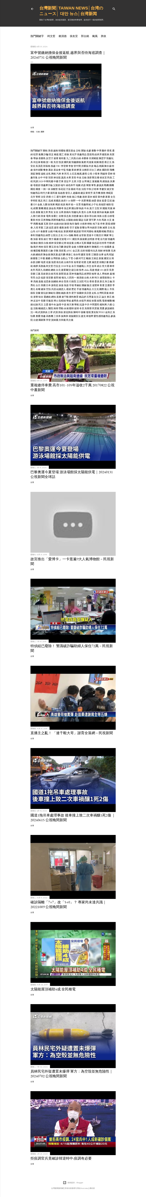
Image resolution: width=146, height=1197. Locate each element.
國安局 (75, 239)
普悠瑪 (90, 154)
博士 (56, 300)
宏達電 (62, 239)
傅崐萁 (109, 192)
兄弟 (113, 250)
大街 (98, 219)
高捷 (92, 269)
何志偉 (36, 162)
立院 (97, 208)
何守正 (82, 258)
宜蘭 (38, 293)
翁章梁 (77, 262)
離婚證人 (43, 308)
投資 (61, 162)
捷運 (63, 269)
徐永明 (76, 254)
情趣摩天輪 (47, 185)
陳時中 (76, 312)
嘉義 (40, 281)
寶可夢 (92, 219)
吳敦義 (42, 266)
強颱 (71, 235)
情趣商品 (86, 289)
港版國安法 (74, 316)
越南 (55, 150)
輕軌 (89, 223)
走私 (48, 173)
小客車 (96, 173)
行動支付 (99, 235)
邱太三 (92, 169)
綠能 (75, 219)
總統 (53, 269)
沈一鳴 (34, 312)
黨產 (83, 162)
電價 (104, 300)
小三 (53, 196)
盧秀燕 (75, 300)
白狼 (46, 243)
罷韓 (71, 308)
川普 (79, 181)
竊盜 (81, 219)
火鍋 (32, 254)
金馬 (106, 254)
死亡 (45, 200)
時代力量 (45, 192)
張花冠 (61, 189)
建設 (82, 192)
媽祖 (89, 300)
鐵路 (63, 293)
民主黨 (69, 319)
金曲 (39, 204)
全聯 (61, 216)
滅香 (105, 227)
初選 (83, 262)
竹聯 (109, 243)
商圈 (35, 223)
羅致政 (106, 181)
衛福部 (102, 204)
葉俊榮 (83, 239)
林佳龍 (57, 177)
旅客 (66, 227)
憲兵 (83, 212)
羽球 (83, 231)
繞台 (99, 266)
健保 (43, 289)
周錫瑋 (103, 173)
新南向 (67, 212)
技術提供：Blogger (73, 1182)
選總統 (47, 296)
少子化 (94, 204)
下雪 (70, 258)
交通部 (108, 285)
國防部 (105, 169)
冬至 (81, 308)
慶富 (83, 254)
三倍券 (57, 316)
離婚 (88, 258)
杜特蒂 (103, 243)
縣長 (32, 293)
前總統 (46, 269)
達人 (99, 273)
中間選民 (94, 304)
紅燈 (64, 243)
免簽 (66, 285)
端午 (63, 185)
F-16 (68, 200)
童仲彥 (101, 196)
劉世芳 (89, 192)
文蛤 (78, 150)
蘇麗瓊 (34, 258)
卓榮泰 (84, 158)
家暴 (107, 196)
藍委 (104, 200)
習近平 (67, 181)
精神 (51, 243)
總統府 (39, 254)
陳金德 (46, 254)
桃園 (101, 166)
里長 (73, 177)
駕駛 (77, 227)
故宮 (106, 269)
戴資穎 (77, 231)
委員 (97, 281)
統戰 (99, 300)
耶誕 (111, 254)
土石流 (73, 173)
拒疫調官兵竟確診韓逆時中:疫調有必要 (61, 1158)
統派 (63, 204)
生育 (78, 204)
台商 (61, 212)
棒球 (112, 266)
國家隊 (42, 319)
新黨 (101, 258)
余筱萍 (82, 300)
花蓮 (48, 262)
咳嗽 (83, 312)
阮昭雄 (62, 300)
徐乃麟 (59, 246)
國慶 (89, 243)
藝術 (73, 189)
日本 (48, 285)
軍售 (93, 185)
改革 (94, 266)
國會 (38, 189)
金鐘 (73, 246)
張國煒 (80, 293)
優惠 (61, 227)
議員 (63, 177)
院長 (66, 281)
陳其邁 (54, 254)
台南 (86, 277)
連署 (56, 158)
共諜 (53, 289)
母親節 (36, 185)
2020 (40, 181)
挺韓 (76, 308)
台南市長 (68, 262)
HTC (69, 239)
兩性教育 (74, 296)
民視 (56, 273)
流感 (50, 200)
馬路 (104, 219)
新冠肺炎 (68, 312)
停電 (97, 239)
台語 (38, 277)
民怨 (109, 177)
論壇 (58, 304)
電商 (48, 216)
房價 (48, 196)
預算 (50, 177)
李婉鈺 (77, 285)
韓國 (87, 250)
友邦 (32, 269)
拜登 (48, 319)
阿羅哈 (90, 231)
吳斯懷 (88, 308)
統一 (73, 204)
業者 (73, 169)
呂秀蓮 (90, 296)
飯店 (89, 285)
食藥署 (43, 231)
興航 (53, 173)
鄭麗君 (44, 250)
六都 (109, 304)
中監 (63, 169)
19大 (101, 246)
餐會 (45, 169)
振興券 (64, 316)
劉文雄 (49, 273)
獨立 (89, 181)
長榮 (43, 300)
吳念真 (67, 216)
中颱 (55, 231)
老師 (84, 196)
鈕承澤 (98, 154)
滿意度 (95, 262)
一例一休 (45, 189)
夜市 (68, 293)
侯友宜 (74, 36)
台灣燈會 (55, 258)
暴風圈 (97, 231)
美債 (50, 150)
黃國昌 (57, 200)
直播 (58, 296)
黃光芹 (73, 154)
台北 (58, 269)
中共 (87, 304)
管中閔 (77, 166)
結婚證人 (61, 289)
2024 (65, 235)
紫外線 (100, 212)
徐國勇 (108, 246)
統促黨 (70, 243)
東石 (109, 296)
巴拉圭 (57, 266)
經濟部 (87, 273)
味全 (40, 296)
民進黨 (90, 162)
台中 (40, 177)
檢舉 (94, 273)
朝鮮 (100, 250)
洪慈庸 (75, 216)
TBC (58, 166)
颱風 (95, 36)
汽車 (58, 173)
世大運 (105, 266)
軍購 (88, 185)
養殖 (76, 235)
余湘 (66, 308)
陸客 (88, 254)
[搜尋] (114, 8)
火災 (109, 219)
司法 (86, 281)
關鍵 (84, 285)
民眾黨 (95, 308)
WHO (102, 312)
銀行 (46, 239)
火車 (91, 277)
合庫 (101, 254)
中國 (56, 181)
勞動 (61, 308)
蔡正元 (108, 162)
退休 (89, 196)
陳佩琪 (95, 246)
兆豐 (83, 200)
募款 (50, 169)
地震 (43, 262)
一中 (78, 200)
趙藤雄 (76, 192)
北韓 (82, 250)
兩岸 (68, 204)
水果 (68, 177)
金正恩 (76, 250)
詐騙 (46, 154)
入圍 (45, 204)
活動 (35, 308)
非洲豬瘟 (93, 158)
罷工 (61, 154)
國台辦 (75, 208)
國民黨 (67, 162)
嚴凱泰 (105, 154)
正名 (60, 235)
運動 (58, 293)
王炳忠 (94, 258)
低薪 (43, 277)
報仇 (64, 277)
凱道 (66, 273)
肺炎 (103, 36)
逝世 (56, 227)
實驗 (83, 150)
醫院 (50, 308)
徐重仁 (54, 216)
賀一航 (49, 162)
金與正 (108, 312)
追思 (51, 227)
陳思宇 (102, 158)
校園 (96, 162)
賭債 (66, 223)
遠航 (43, 173)
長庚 (111, 269)
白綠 (78, 158)
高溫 (94, 212)
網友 (99, 169)
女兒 (112, 196)
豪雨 (84, 173)
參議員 (100, 185)
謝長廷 (54, 285)
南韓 (56, 308)
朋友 (99, 200)
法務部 (85, 169)
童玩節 (44, 293)
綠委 (94, 200)
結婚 (56, 223)
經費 (35, 208)
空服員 (49, 300)
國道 (46, 208)
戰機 (106, 185)
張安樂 (57, 243)
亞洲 (43, 219)
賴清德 (63, 36)
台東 (89, 212)
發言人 (68, 192)
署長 (40, 239)
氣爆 (40, 223)
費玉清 (52, 246)
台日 (38, 285)
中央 (86, 208)
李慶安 (102, 189)
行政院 (72, 281)
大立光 (95, 289)
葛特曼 (62, 158)
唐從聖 (67, 246)
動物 (43, 162)
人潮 (32, 216)
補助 (108, 204)
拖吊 (72, 223)
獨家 (106, 235)
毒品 (96, 166)
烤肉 (40, 246)
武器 (83, 185)
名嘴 (38, 289)
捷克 (83, 316)
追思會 (47, 281)
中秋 (89, 189)
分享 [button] (32, 127)
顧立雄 (75, 269)
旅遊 (61, 285)
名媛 (88, 150)
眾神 (71, 273)
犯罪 (35, 154)
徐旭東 (51, 204)
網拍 (53, 296)
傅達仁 (69, 254)
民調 (35, 181)
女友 (56, 212)
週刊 (58, 196)
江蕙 (38, 273)
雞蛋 (101, 162)
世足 (51, 154)
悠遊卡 (90, 235)
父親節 (56, 185)
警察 (38, 196)
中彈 (99, 150)
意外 (51, 223)
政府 (63, 200)
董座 (32, 219)
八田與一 (71, 277)
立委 (46, 304)
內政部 (93, 227)
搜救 (103, 192)
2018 (63, 266)
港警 (35, 296)
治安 (43, 196)
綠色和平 (70, 185)
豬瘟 (56, 154)
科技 (38, 219)
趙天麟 (61, 254)
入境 (35, 227)
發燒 (88, 312)
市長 (112, 289)
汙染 (68, 189)
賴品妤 (82, 296)
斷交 (68, 269)
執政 (81, 208)
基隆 (38, 212)
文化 (110, 227)
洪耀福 (84, 166)
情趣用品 (82, 154)
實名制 (94, 312)
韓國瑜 (62, 150)
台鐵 (50, 231)
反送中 (36, 300)
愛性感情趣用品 (102, 316)
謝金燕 (52, 208)
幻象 (50, 250)
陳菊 (38, 173)
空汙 (72, 227)
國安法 (107, 258)
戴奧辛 (87, 246)
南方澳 (70, 304)
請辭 (38, 262)
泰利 (32, 235)
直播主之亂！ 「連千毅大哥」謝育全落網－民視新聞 (71, 733)
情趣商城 (86, 204)
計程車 (95, 189)
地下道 (96, 223)
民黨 (110, 208)
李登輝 (64, 166)
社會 (38, 132)
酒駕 (32, 173)
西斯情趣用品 (58, 219)
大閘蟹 (80, 246)
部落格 (46, 166)
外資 (91, 166)
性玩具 (94, 250)
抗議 (81, 304)
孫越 (53, 166)
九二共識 (71, 158)
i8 (80, 243)
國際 (42, 132)
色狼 (69, 196)
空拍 (48, 289)
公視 (89, 173)
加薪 (35, 239)
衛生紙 (59, 262)
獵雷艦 (36, 250)
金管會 (82, 235)
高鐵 (35, 281)
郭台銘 (85, 36)
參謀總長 (109, 308)
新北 (102, 281)
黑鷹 (102, 308)
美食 (43, 216)
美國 (43, 285)
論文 (104, 296)
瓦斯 (46, 223)
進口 (74, 196)
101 (102, 269)
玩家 (86, 219)
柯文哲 (51, 36)
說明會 (91, 239)
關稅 (45, 150)
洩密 (89, 177)
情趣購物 (76, 162)
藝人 (106, 289)
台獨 (76, 243)
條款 (35, 243)
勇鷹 (38, 316)
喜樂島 (42, 158)
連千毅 (65, 296)
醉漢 (79, 169)
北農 (89, 262)
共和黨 (62, 319)
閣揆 (71, 231)
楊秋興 (103, 304)
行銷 (38, 216)
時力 (97, 277)
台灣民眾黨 (103, 293)
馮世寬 (62, 250)
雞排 (40, 243)
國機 (111, 185)
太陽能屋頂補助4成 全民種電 (53, 989)
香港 (91, 281)
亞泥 (109, 200)
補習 (95, 196)
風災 (40, 200)
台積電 (110, 216)
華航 (76, 304)
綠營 (48, 235)
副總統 (54, 281)
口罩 (50, 312)
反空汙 (49, 158)
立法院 (80, 281)
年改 (79, 177)
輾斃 (109, 300)
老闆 (56, 277)
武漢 (55, 312)
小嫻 (75, 258)
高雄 (43, 273)
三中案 (41, 258)
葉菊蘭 (95, 181)
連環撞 (103, 277)
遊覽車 (95, 285)
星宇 (73, 293)
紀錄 (35, 304)
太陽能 (69, 219)
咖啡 (77, 223)
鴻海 (99, 216)
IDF (35, 204)
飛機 (112, 169)
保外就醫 (38, 169)
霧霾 (48, 258)
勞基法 (110, 231)
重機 (40, 208)
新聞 (61, 273)
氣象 (106, 212)
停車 (102, 223)
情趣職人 (81, 266)
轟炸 (104, 150)
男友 (50, 212)
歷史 (73, 289)
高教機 (49, 316)
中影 (45, 177)
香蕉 (109, 150)
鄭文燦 (95, 177)
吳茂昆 (39, 166)
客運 (102, 285)
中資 (64, 304)
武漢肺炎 (42, 312)
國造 (32, 189)
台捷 (35, 319)
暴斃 (93, 150)
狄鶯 (94, 300)
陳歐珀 (51, 293)
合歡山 (64, 258)
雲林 (110, 173)
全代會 (103, 239)
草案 (40, 227)
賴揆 (35, 266)
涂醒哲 (54, 189)
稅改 (60, 231)
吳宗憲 (87, 293)
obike (86, 269)
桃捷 (97, 269)
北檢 (84, 177)
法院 (83, 189)
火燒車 (83, 223)
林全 (61, 281)
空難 (56, 250)
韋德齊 (89, 316)
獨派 (57, 204)
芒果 (61, 181)
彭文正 (97, 296)
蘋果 (112, 212)
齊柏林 (105, 273)
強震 (53, 262)
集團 (40, 154)
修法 (81, 216)
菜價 (65, 231)
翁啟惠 (61, 192)
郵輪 (48, 219)
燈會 (66, 154)
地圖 (78, 185)
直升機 (96, 192)
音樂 (32, 273)
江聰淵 (94, 254)
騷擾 (56, 239)
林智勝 (106, 250)
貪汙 (91, 208)
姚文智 (110, 189)
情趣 (68, 169)
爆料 (64, 196)
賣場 (107, 223)
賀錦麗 (54, 319)
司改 (78, 189)
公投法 (54, 235)
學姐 (68, 300)
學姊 (35, 158)
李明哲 (34, 200)
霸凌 (68, 289)
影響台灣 (84, 227)
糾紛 (61, 223)
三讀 (46, 227)
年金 (68, 266)
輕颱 (104, 231)
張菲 (46, 246)
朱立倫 (108, 281)
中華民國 (48, 181)
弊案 (88, 200)
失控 (56, 162)
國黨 (105, 208)
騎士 (109, 277)
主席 (73, 181)
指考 (81, 269)
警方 (51, 239)
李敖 (70, 166)
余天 (73, 266)
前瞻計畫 (104, 262)
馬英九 (39, 269)
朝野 (73, 200)
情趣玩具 (76, 212)
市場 (71, 285)
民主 (40, 304)
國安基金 (70, 150)
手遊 (79, 289)
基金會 (57, 169)
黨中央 (52, 304)
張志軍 (67, 208)
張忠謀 (95, 243)
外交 (89, 266)
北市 (32, 196)
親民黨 (53, 192)
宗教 (99, 227)
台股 (104, 216)
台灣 (84, 181)
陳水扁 (107, 166)
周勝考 (59, 208)
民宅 (66, 173)
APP (38, 231)
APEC (69, 250)
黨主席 (44, 212)
